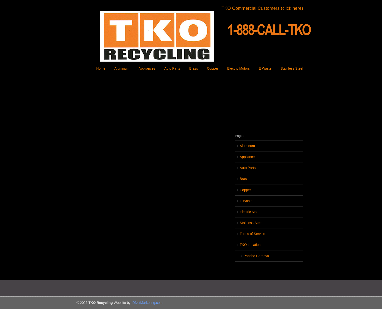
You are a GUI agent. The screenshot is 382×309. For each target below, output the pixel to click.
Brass (244, 179)
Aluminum (247, 146)
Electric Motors (251, 212)
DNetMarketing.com (148, 303)
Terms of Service (252, 234)
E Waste (246, 201)
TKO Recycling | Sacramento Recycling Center (191, 36)
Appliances (248, 157)
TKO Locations (251, 245)
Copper (245, 190)
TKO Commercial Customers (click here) (262, 8)
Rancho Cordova (256, 256)
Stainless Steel (251, 223)
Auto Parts (248, 168)
